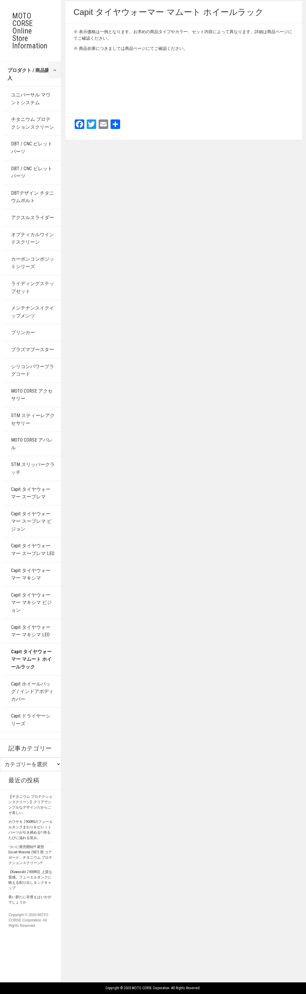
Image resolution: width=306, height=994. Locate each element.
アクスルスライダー (32, 217)
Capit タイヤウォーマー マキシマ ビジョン (31, 602)
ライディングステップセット (32, 287)
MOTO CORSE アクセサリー (32, 395)
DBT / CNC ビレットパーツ (31, 147)
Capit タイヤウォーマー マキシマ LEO (31, 631)
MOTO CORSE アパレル (32, 444)
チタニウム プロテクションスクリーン (32, 123)
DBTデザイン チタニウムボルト (32, 197)
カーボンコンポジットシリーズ (32, 263)
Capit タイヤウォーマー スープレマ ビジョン (31, 521)
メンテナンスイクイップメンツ (32, 312)
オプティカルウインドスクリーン (32, 238)
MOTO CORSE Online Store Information (30, 31)
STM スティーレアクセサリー (33, 419)
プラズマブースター (32, 349)
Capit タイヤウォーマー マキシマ (31, 574)
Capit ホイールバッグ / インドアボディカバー (32, 691)
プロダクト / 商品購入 (28, 74)
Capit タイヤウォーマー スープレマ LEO (32, 549)
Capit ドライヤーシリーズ (31, 719)
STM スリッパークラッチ (33, 468)
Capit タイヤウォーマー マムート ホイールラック (31, 659)
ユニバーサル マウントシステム (31, 98)
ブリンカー (23, 332)
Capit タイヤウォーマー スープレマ (31, 493)
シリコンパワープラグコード (32, 370)
